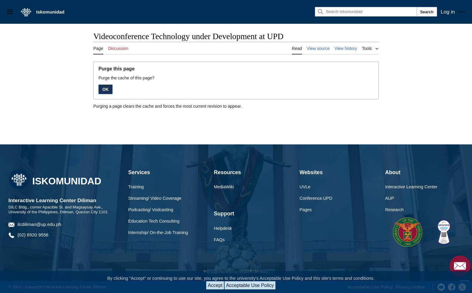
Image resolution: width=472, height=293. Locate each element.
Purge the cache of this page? (126, 78)
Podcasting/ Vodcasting (150, 209)
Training (136, 186)
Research (394, 209)
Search (426, 12)
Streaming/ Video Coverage (155, 198)
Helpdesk (223, 228)
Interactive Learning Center (411, 186)
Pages (306, 209)
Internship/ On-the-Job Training (158, 232)
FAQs (219, 239)
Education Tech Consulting (153, 221)
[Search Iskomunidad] (366, 12)
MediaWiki (224, 186)
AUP (389, 198)
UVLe (305, 186)
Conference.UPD (316, 198)
